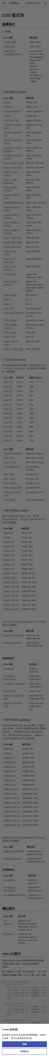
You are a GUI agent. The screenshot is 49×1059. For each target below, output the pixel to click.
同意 (24, 1044)
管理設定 (24, 1051)
